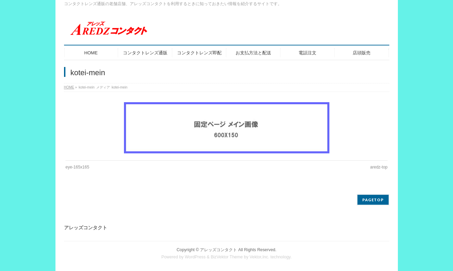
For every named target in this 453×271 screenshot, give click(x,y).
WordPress (195, 257)
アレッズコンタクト (218, 249)
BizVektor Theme (227, 257)
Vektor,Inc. (259, 257)
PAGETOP (373, 200)
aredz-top (379, 167)
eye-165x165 (77, 167)
